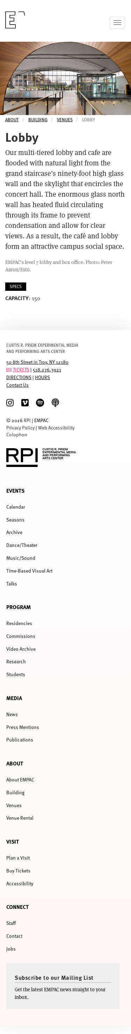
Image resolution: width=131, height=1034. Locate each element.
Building (38, 119)
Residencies (19, 623)
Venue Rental (20, 817)
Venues (65, 119)
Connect (17, 907)
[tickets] (9, 369)
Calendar (15, 506)
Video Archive (21, 649)
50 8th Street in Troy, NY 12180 (37, 362)
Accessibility (19, 883)
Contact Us (17, 384)
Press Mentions (22, 727)
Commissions (20, 636)
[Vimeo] (25, 403)
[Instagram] (10, 403)
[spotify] (40, 403)
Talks (11, 583)
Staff (11, 923)
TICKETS (21, 369)
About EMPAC (20, 779)
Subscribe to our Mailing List (54, 977)
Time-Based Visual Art (29, 570)
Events (15, 490)
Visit (12, 841)
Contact (14, 936)
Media (14, 698)
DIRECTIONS (18, 377)
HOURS (42, 377)
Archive (14, 532)
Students (15, 674)
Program (18, 607)
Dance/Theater (21, 545)
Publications (19, 739)
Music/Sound (20, 558)
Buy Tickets (18, 870)
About (12, 119)
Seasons (15, 519)
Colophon (16, 434)
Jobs (11, 948)
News (12, 714)
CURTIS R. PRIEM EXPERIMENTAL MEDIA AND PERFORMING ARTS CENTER (42, 348)
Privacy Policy (20, 427)
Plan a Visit (18, 857)
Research (16, 661)
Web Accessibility (56, 427)
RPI (27, 420)
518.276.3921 (47, 369)
